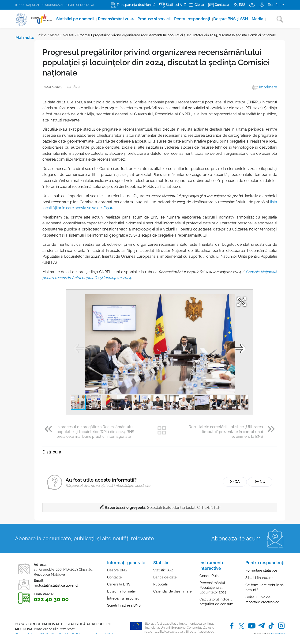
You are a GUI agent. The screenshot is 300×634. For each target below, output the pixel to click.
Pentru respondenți (170, 19)
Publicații (160, 566)
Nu (262, 464)
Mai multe (243, 19)
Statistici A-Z (163, 552)
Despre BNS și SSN (204, 19)
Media (228, 19)
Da (241, 464)
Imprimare (264, 87)
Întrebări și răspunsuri (124, 580)
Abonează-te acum (236, 520)
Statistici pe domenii (69, 19)
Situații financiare (259, 560)
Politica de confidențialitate (93, 617)
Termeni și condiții (29, 617)
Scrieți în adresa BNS (124, 587)
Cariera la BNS (118, 566)
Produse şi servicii (137, 19)
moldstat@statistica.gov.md (56, 567)
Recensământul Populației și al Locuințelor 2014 (212, 570)
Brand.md (278, 616)
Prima (19, 35)
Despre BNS (117, 552)
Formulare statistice (261, 553)
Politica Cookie (57, 617)
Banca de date (165, 559)
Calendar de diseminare (172, 573)
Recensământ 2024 (104, 19)
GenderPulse (210, 558)
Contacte (114, 559)
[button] (231, 283)
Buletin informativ (121, 573)
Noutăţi (45, 35)
